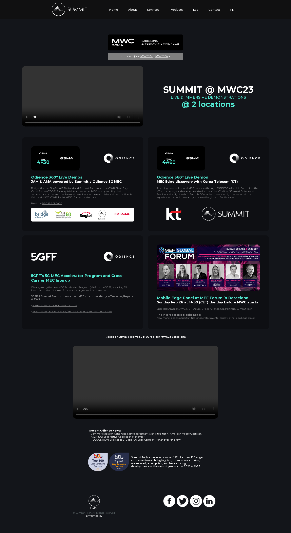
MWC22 (146, 56)
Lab (195, 9)
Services (153, 9)
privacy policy (94, 515)
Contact (214, 9)
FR (232, 9)
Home (113, 9)
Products (176, 9)
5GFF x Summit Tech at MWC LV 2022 (55, 305)
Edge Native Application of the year (123, 436)
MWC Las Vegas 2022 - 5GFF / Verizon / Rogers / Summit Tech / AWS (72, 311)
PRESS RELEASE (52, 203)
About (132, 9)
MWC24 (161, 56)
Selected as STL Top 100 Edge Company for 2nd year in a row (145, 439)
